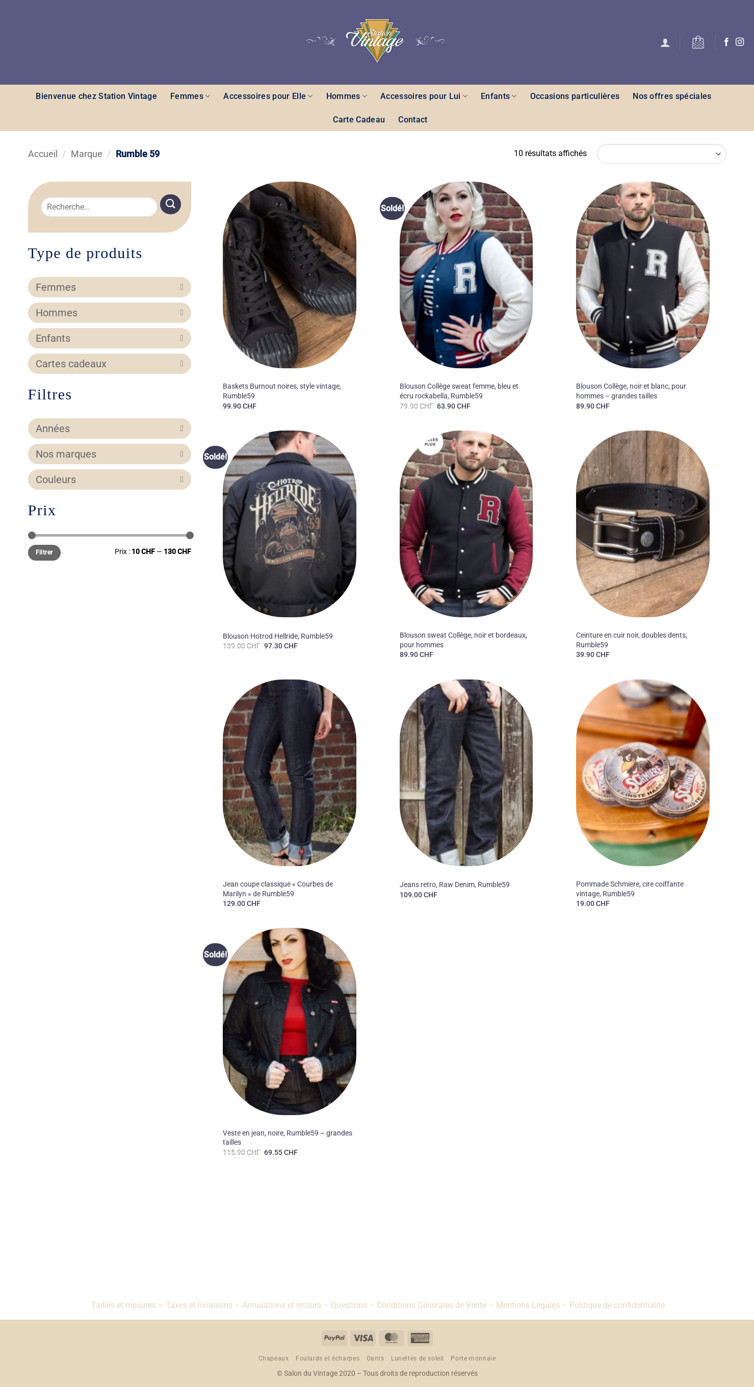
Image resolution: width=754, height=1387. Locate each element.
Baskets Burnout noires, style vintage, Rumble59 (282, 391)
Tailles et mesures (123, 1305)
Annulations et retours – (285, 1305)
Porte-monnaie (473, 1358)
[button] (665, 42)
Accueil (43, 153)
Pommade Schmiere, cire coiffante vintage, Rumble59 (630, 889)
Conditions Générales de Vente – (435, 1305)
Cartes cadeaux (110, 363)
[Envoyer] (170, 204)
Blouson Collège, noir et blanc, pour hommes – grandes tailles (631, 391)
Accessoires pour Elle (268, 96)
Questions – (353, 1305)
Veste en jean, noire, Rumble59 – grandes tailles (287, 1138)
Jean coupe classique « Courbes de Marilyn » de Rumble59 (278, 889)
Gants (375, 1358)
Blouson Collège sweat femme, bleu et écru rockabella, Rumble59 (459, 391)
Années (110, 428)
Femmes (190, 96)
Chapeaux (273, 1358)
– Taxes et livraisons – (198, 1305)
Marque (86, 153)
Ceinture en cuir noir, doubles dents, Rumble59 (631, 640)
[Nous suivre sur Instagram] (740, 42)
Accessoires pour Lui (423, 96)
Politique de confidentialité (617, 1305)
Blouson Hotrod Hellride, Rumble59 (278, 636)
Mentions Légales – (531, 1305)
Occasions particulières (574, 96)
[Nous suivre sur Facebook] (726, 42)
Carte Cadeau (359, 119)
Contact (412, 119)
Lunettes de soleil (417, 1358)
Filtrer (44, 552)
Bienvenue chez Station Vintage (96, 96)
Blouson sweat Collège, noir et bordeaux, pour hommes (463, 640)
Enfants (499, 96)
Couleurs (110, 479)
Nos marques (110, 454)
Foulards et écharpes (327, 1358)
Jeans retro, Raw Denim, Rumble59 (455, 884)
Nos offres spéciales (672, 96)
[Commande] (661, 154)
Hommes (346, 96)
